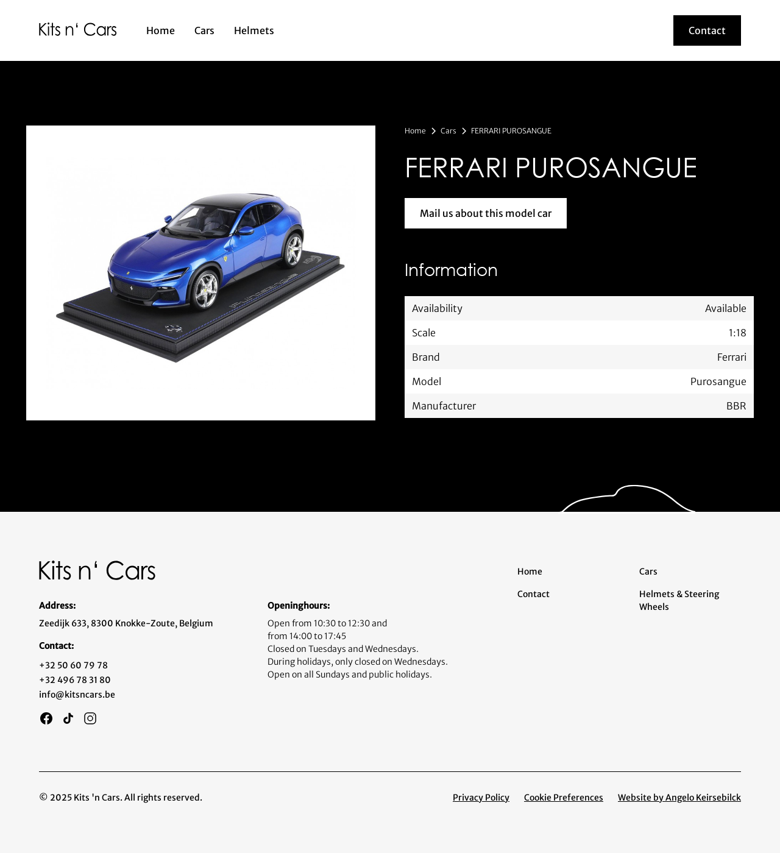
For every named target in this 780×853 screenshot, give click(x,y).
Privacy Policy (481, 797)
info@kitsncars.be (77, 694)
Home (160, 30)
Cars (204, 30)
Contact (533, 594)
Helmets (254, 30)
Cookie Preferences (563, 797)
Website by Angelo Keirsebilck (679, 797)
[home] (78, 29)
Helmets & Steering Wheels (679, 600)
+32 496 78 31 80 (75, 679)
